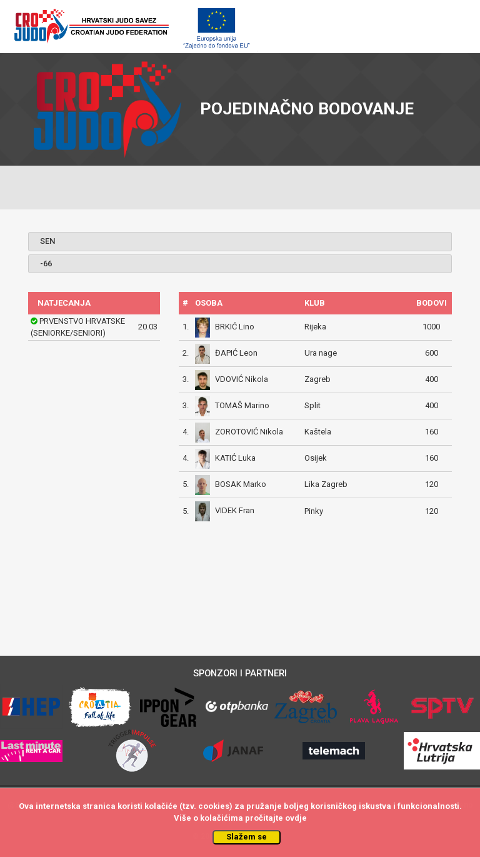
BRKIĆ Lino (234, 326)
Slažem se (246, 836)
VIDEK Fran (234, 511)
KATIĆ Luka (235, 458)
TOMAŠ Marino (242, 405)
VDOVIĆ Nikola (241, 379)
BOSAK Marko (240, 484)
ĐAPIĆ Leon (236, 353)
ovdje (296, 818)
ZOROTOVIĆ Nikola (249, 431)
